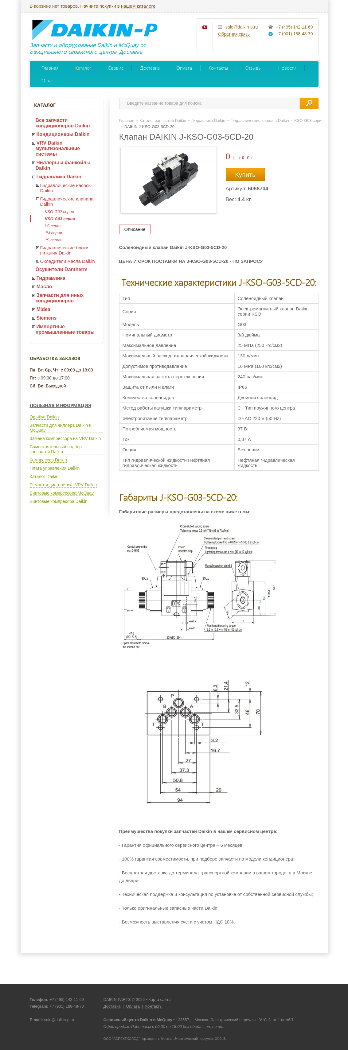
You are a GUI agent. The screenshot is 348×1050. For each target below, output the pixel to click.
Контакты (218, 67)
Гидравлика (51, 278)
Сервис (115, 67)
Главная (50, 67)
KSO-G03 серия (60, 218)
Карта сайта (159, 999)
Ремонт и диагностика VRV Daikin (63, 484)
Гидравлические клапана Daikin (67, 201)
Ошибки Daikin (44, 416)
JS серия (53, 240)
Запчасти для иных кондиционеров (60, 298)
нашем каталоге (138, 6)
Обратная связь (234, 34)
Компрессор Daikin (48, 459)
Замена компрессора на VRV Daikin (65, 438)
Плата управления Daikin (55, 468)
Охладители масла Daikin (67, 261)
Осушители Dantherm (62, 269)
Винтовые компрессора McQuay (62, 493)
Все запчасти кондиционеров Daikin (63, 123)
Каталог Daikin (44, 476)
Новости (287, 67)
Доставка (150, 67)
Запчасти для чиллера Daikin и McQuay (61, 428)
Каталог (83, 67)
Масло (44, 286)
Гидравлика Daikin (59, 176)
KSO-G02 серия (59, 211)
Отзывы (253, 67)
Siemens (47, 318)
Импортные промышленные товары (65, 329)
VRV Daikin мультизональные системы (58, 148)
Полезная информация (60, 405)
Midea (43, 309)
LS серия (53, 226)
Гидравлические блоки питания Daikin (64, 250)
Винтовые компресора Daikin (59, 501)
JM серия (53, 233)
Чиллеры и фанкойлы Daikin (63, 165)
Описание (135, 229)
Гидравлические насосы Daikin (66, 188)
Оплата (184, 67)
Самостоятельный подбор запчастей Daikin (56, 449)
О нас (47, 80)
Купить (245, 174)
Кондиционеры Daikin (63, 134)
